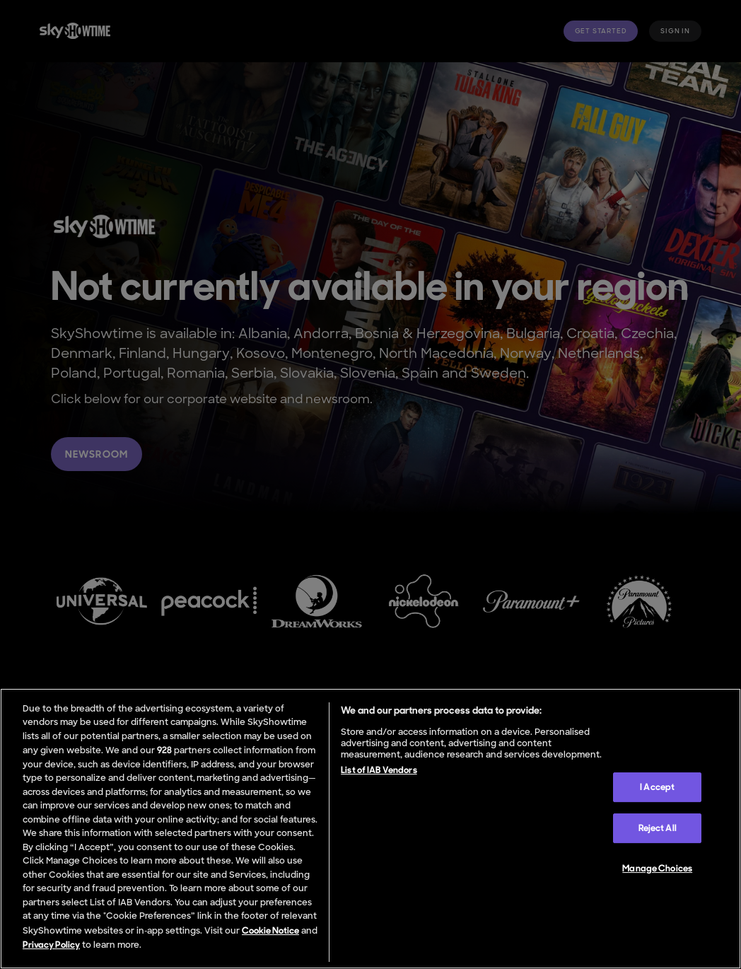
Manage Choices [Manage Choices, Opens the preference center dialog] (657, 868)
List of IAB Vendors (378, 770)
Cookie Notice (270, 930)
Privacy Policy (51, 945)
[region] (370, 828)
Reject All (657, 828)
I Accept (657, 787)
